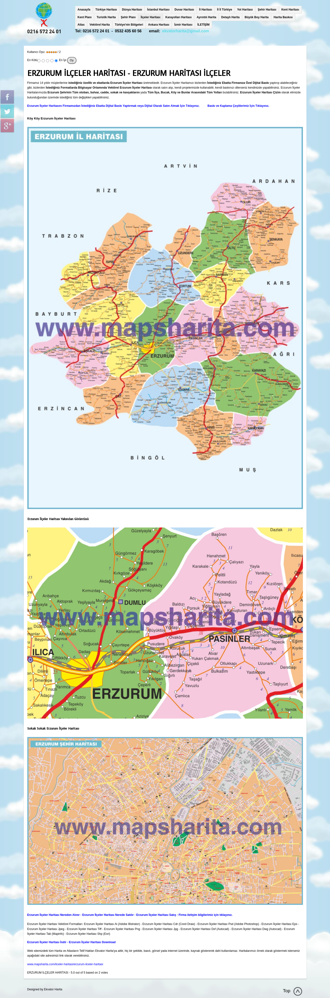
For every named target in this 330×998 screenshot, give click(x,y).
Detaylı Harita (230, 17)
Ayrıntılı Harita (206, 17)
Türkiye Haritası (106, 9)
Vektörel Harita (100, 24)
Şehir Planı (128, 17)
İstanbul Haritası (158, 9)
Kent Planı (85, 17)
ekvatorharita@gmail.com (185, 31)
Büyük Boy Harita (257, 17)
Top (286, 990)
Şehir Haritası (267, 9)
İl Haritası (205, 9)
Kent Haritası (290, 9)
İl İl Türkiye (224, 9)
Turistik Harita (106, 17)
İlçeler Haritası (150, 17)
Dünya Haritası (132, 9)
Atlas (81, 24)
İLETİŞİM (203, 24)
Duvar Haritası (184, 9)
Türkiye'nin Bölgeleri (129, 24)
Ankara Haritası (158, 24)
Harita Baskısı (283, 17)
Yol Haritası (245, 9)
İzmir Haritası (183, 24)
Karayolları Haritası (178, 17)
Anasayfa (84, 9)
